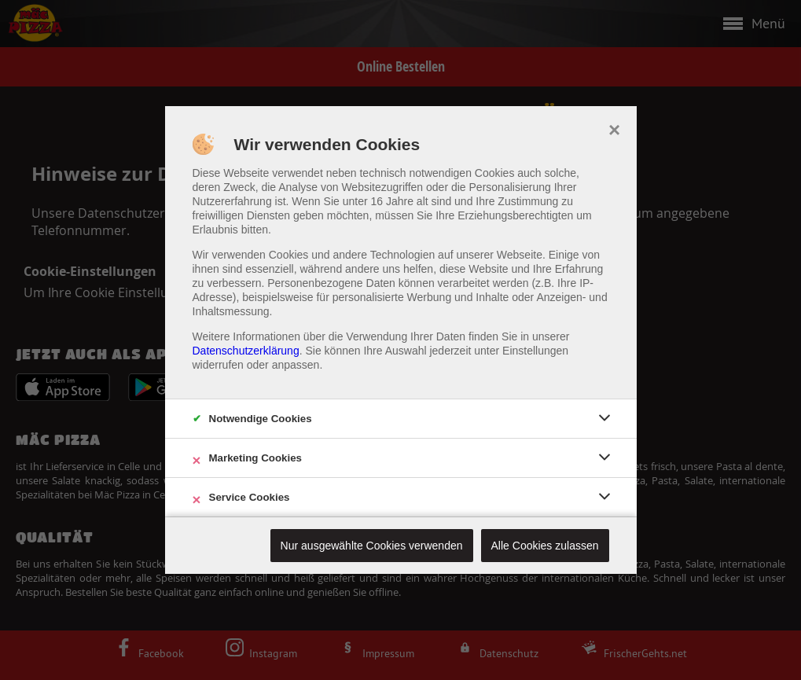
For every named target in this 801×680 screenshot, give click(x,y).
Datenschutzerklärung (246, 350)
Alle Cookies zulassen (545, 545)
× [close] (614, 128)
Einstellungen (535, 350)
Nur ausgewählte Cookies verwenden (372, 545)
